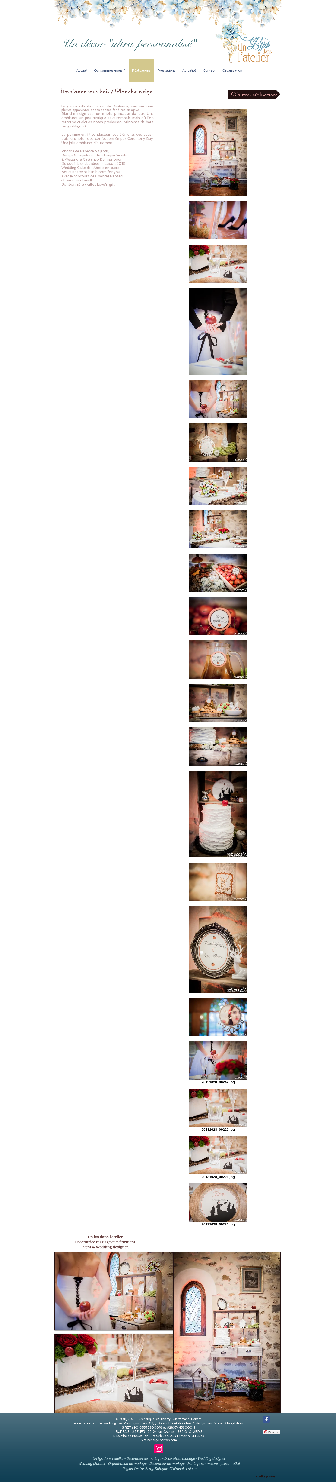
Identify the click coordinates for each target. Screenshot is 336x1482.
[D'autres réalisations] (254, 94)
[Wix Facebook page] (266, 1419)
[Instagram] (158, 1448)
